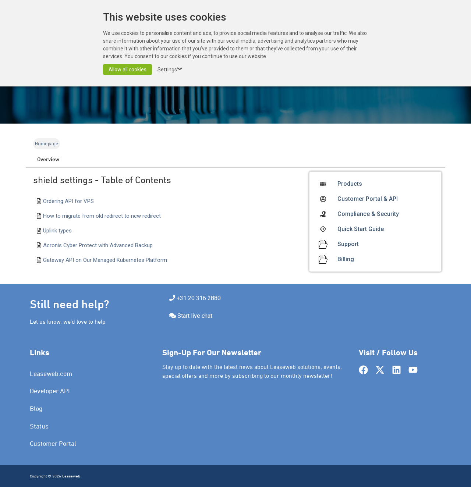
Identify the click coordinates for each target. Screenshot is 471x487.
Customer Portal (53, 443)
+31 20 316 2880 (199, 298)
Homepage (46, 143)
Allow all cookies (127, 69)
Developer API (50, 391)
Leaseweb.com (51, 373)
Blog (36, 408)
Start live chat (194, 315)
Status (39, 426)
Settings (170, 69)
